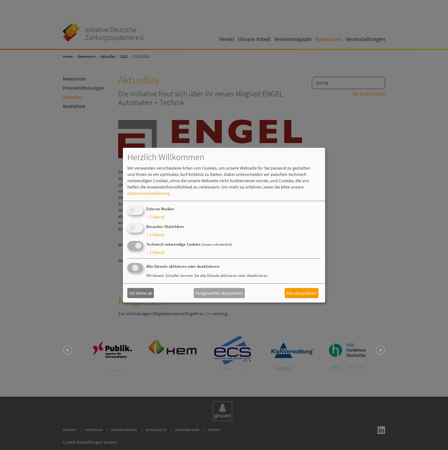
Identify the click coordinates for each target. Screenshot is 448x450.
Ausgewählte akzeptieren (219, 293)
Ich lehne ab (140, 293)
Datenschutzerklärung (148, 193)
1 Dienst (155, 217)
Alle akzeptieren (301, 293)
